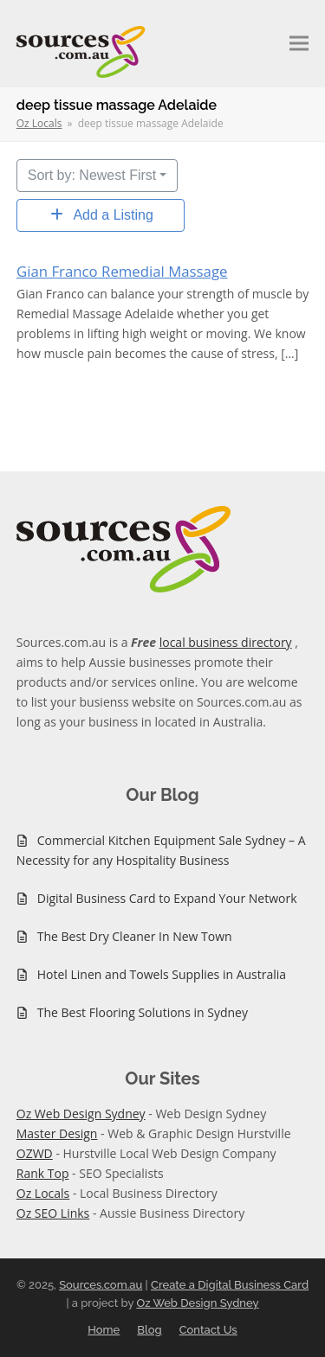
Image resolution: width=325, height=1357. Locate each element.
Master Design (57, 1133)
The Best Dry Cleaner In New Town (134, 936)
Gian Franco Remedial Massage (121, 271)
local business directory (225, 642)
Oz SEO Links (53, 1213)
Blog (149, 1329)
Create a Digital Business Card (230, 1284)
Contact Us (208, 1329)
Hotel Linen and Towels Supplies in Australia (161, 974)
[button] (299, 43)
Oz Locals (43, 1193)
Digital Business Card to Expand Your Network (167, 898)
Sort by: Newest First (92, 175)
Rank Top (42, 1173)
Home (104, 1329)
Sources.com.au (100, 1284)
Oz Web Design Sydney (81, 1113)
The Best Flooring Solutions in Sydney (142, 1012)
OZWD (34, 1153)
